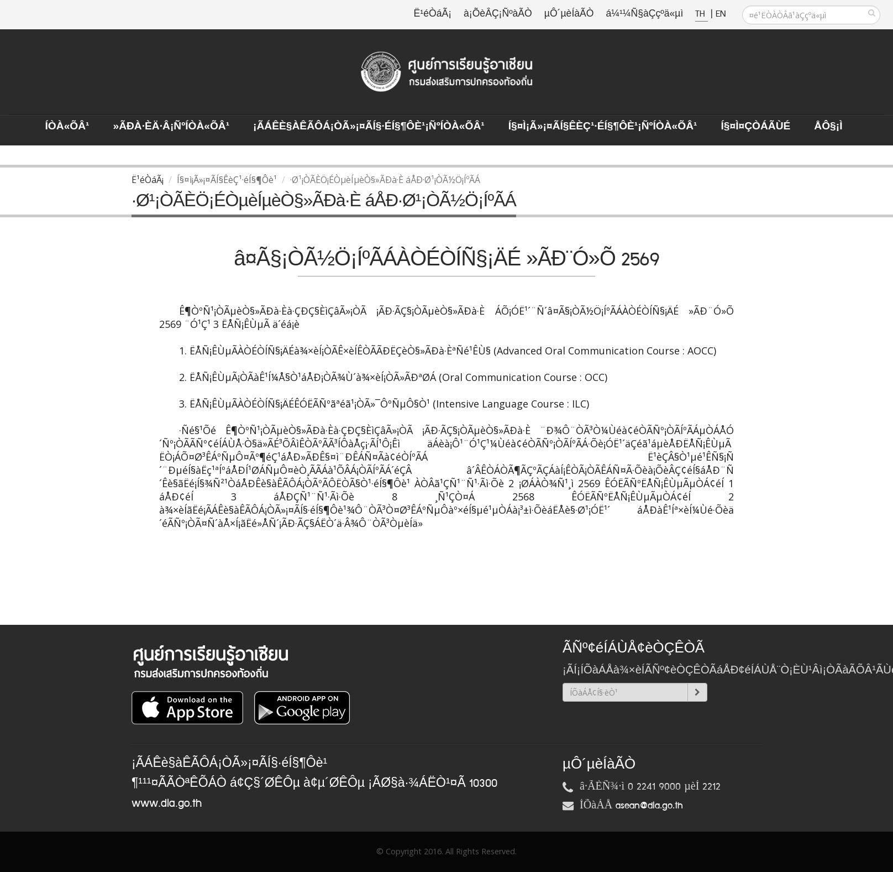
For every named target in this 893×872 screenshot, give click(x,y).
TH (701, 14)
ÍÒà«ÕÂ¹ (67, 126)
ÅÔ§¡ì (828, 126)
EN (721, 14)
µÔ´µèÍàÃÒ (569, 14)
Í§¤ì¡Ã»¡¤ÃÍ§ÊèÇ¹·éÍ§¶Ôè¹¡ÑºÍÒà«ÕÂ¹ (602, 126)
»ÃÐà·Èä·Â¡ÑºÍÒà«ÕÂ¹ (171, 126)
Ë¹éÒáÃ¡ (432, 14)
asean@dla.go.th (649, 805)
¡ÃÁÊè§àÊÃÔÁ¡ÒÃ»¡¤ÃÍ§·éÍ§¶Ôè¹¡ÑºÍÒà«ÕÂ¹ (369, 126)
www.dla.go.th (167, 803)
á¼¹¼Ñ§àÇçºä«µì (644, 14)
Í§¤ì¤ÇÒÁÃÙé (755, 126)
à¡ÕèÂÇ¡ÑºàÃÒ (498, 14)
